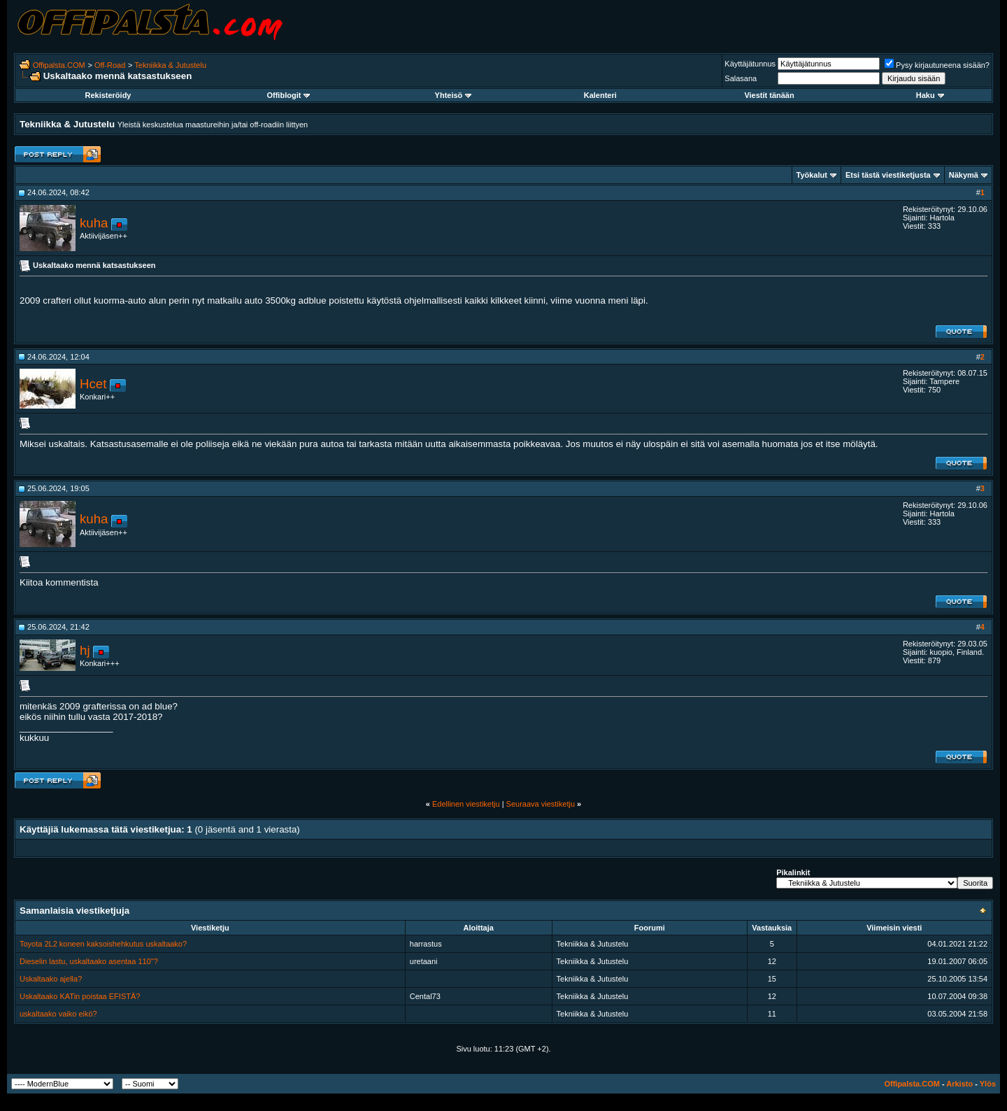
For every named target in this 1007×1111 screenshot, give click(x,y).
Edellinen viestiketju (466, 804)
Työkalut (812, 175)
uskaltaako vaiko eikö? (58, 1014)
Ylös (988, 1084)
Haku (930, 95)
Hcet (93, 383)
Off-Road (109, 65)
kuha (94, 222)
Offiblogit (288, 95)
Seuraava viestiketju (540, 804)
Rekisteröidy (108, 95)
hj (85, 650)
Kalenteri (600, 95)
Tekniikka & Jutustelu (170, 65)
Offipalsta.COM (59, 65)
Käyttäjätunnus (750, 63)
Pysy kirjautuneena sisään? (937, 65)
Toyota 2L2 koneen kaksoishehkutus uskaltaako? (103, 944)
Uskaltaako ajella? (51, 979)
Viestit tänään (769, 95)
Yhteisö (453, 95)
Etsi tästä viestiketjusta (888, 175)
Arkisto (959, 1084)
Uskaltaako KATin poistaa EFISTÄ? (80, 996)
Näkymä (963, 175)
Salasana (740, 78)
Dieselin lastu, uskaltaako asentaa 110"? (89, 961)
